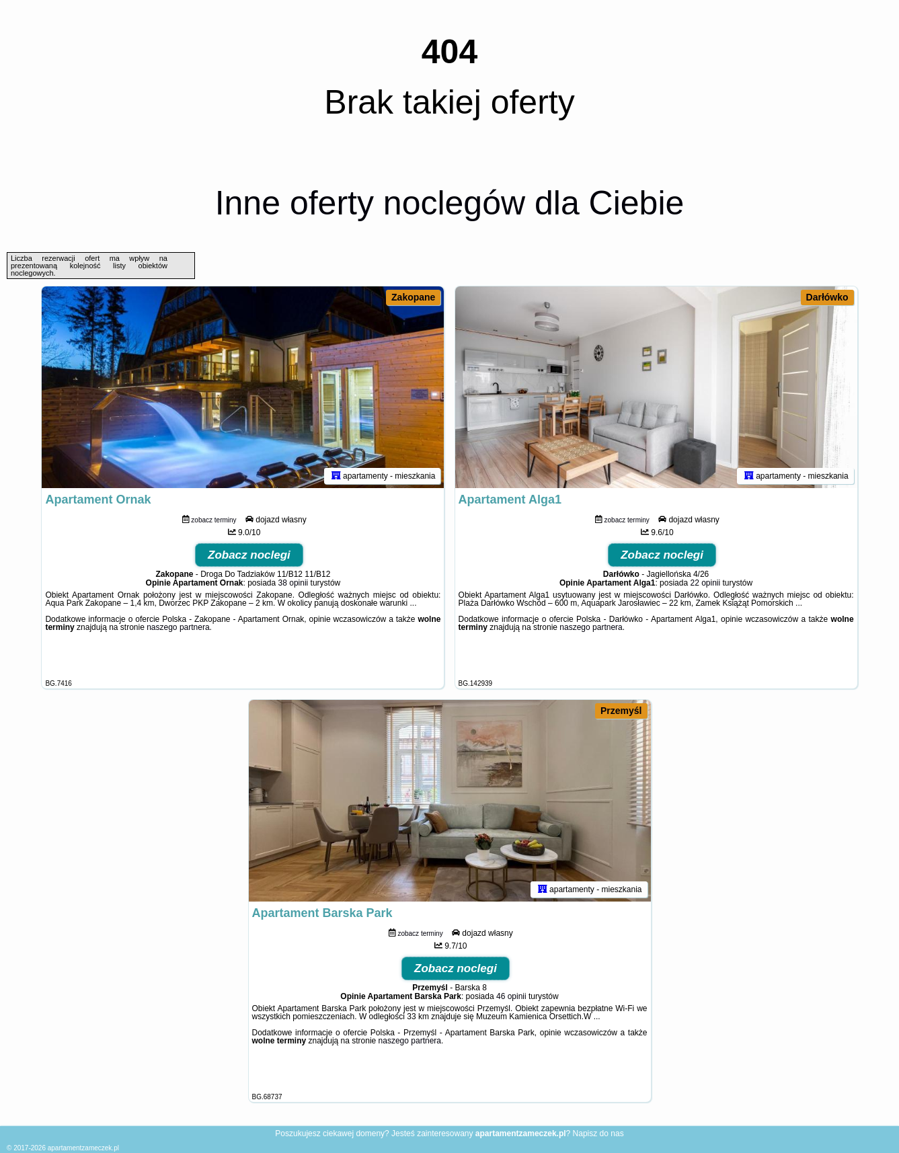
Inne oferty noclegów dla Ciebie (450, 203)
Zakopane (413, 297)
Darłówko (827, 297)
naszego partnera (178, 627)
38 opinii (293, 583)
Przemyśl (620, 710)
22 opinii (705, 583)
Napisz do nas (598, 1133)
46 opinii (511, 996)
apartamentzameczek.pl (83, 1148)
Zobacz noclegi (249, 555)
